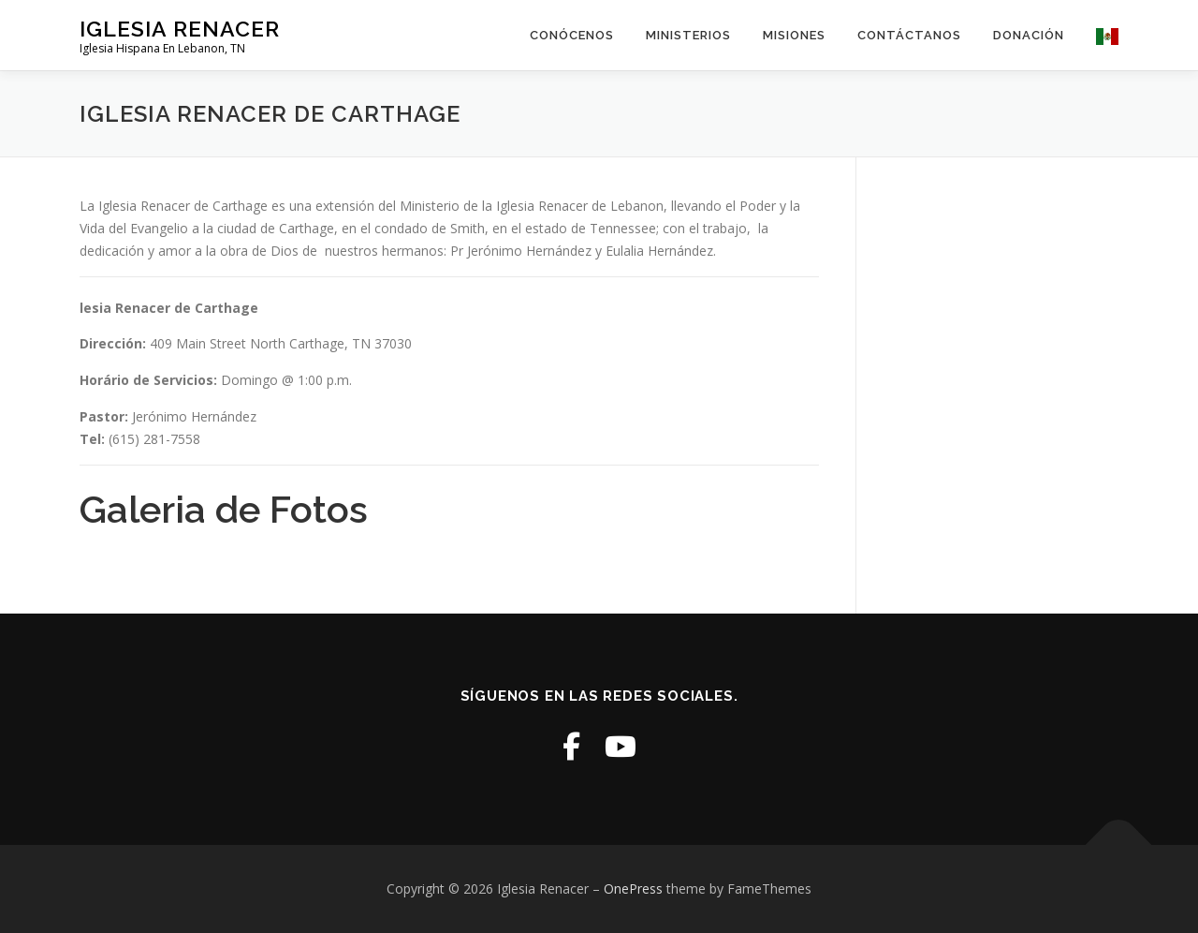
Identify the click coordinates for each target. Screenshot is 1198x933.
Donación (1028, 35)
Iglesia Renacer (180, 28)
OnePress (633, 888)
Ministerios (688, 35)
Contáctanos (909, 35)
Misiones (794, 35)
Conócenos (572, 35)
